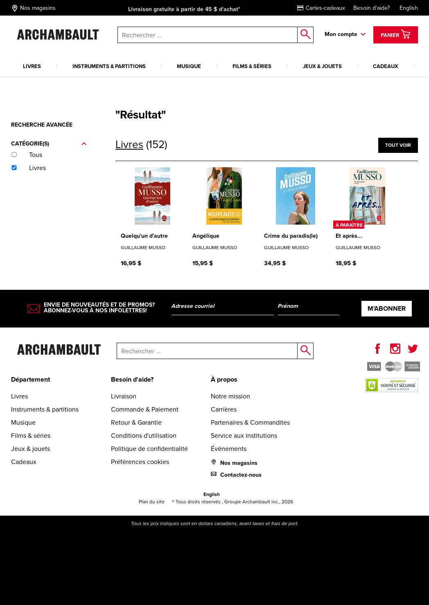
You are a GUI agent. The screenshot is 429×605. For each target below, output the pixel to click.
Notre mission (230, 395)
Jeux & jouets (322, 66)
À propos (224, 379)
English (409, 8)
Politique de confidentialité (149, 448)
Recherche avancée (41, 125)
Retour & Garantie (136, 422)
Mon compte (341, 34)
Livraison (123, 395)
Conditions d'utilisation (143, 435)
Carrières (224, 409)
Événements (228, 448)
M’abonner (387, 308)
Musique (189, 66)
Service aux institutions (244, 435)
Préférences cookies (140, 461)
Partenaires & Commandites (250, 422)
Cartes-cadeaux (321, 8)
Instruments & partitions (109, 66)
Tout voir (398, 144)
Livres (32, 66)
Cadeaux (385, 66)
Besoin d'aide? (371, 8)
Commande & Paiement (144, 409)
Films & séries (252, 66)
